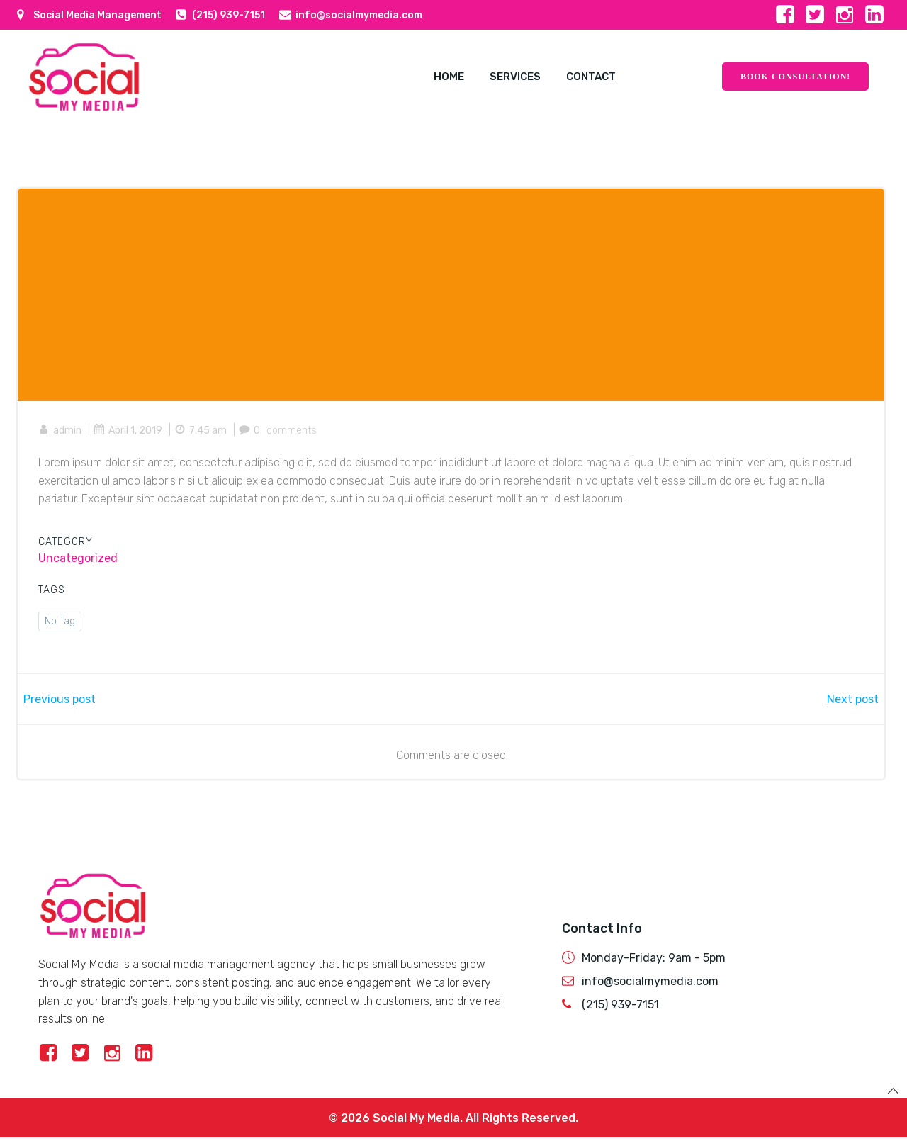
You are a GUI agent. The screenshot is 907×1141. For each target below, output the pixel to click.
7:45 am (201, 430)
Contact (584, 75)
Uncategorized (78, 557)
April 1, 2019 (128, 430)
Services (505, 75)
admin (60, 430)
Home (436, 75)
